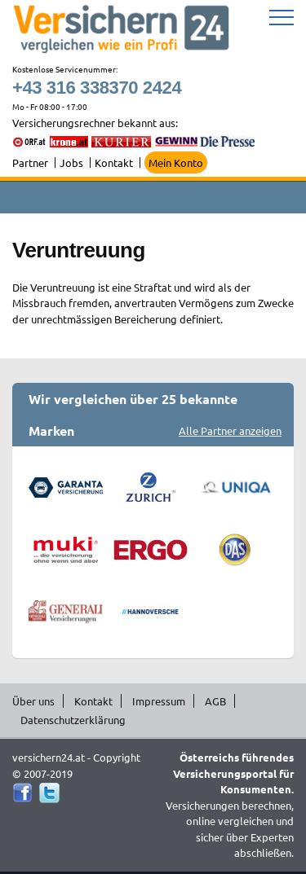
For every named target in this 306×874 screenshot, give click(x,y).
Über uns (33, 701)
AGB (215, 701)
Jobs (71, 162)
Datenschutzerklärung (73, 720)
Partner (30, 162)
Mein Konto (176, 162)
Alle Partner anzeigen (230, 430)
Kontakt (114, 162)
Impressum (158, 701)
